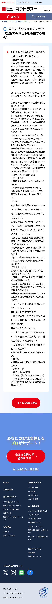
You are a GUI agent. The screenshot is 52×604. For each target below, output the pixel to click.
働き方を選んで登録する (12, 505)
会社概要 (31, 552)
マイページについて (35, 526)
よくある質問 (34, 506)
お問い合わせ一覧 (34, 556)
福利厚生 (7, 526)
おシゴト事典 (33, 499)
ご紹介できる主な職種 (11, 509)
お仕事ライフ (33, 495)
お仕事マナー (33, 487)
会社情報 (38, 2)
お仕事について (34, 515)
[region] (26, 21)
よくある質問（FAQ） (21, 21)
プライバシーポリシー (11, 589)
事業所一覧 (7, 513)
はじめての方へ (10, 496)
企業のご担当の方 (34, 548)
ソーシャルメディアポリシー (13, 593)
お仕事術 (31, 491)
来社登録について (34, 522)
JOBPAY (6, 532)
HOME (5, 21)
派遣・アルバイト (8, 2)
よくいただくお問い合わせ (38, 511)
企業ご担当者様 (23, 2)
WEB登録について (34, 518)
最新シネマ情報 (9, 535)
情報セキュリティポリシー (13, 597)
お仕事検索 (8, 489)
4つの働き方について (11, 501)
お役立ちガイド (34, 482)
